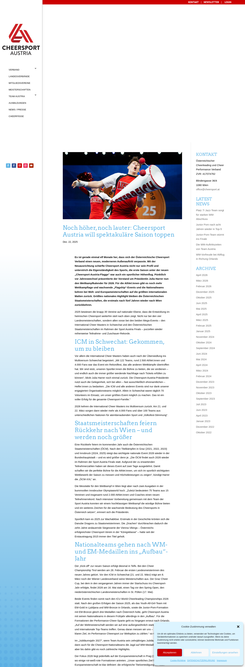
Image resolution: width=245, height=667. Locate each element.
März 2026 (202, 140)
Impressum (222, 660)
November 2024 (205, 196)
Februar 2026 (203, 145)
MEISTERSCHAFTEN (19, 89)
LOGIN (228, 2)
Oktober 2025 (203, 157)
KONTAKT (59, 642)
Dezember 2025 (205, 151)
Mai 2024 (201, 218)
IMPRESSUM (84, 642)
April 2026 (202, 134)
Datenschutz (63, 649)
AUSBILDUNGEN (17, 103)
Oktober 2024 (203, 201)
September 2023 (205, 258)
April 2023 (202, 275)
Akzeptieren (169, 652)
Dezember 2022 (205, 286)
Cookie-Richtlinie (178, 660)
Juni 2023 (201, 269)
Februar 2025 (203, 185)
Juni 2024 (201, 213)
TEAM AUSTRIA (17, 96)
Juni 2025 (201, 162)
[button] (238, 626)
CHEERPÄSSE (16, 116)
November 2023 (205, 246)
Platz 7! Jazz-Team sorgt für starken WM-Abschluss (210, 74)
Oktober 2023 (203, 252)
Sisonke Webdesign (64, 663)
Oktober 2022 (203, 291)
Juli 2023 (201, 263)
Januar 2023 (203, 280)
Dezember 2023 (205, 241)
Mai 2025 (201, 168)
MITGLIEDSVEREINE (19, 83)
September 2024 (205, 207)
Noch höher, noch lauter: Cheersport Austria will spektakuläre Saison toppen (119, 91)
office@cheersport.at (207, 49)
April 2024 (202, 224)
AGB (71, 642)
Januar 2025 (203, 190)
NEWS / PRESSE (17, 109)
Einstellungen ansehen (225, 652)
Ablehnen (196, 652)
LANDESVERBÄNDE (19, 76)
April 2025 (202, 173)
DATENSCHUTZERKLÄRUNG (201, 660)
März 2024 (202, 230)
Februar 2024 (203, 235)
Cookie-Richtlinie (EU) (93, 649)
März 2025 (202, 179)
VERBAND (14, 69)
